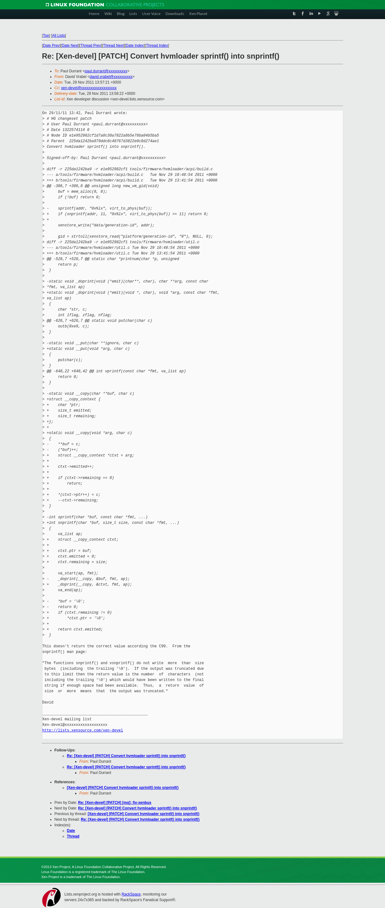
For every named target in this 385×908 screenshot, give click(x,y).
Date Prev (51, 45)
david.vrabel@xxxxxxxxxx (111, 77)
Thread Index (157, 45)
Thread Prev (90, 45)
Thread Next (113, 45)
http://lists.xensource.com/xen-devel (82, 730)
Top (46, 35)
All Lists (58, 35)
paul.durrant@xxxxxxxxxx (106, 71)
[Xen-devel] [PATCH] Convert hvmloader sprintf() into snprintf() (123, 787)
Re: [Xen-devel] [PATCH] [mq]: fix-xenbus (115, 802)
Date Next (70, 45)
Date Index (135, 45)
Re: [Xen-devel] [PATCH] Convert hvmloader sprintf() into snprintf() (126, 756)
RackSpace (131, 894)
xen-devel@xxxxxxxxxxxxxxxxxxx (89, 88)
